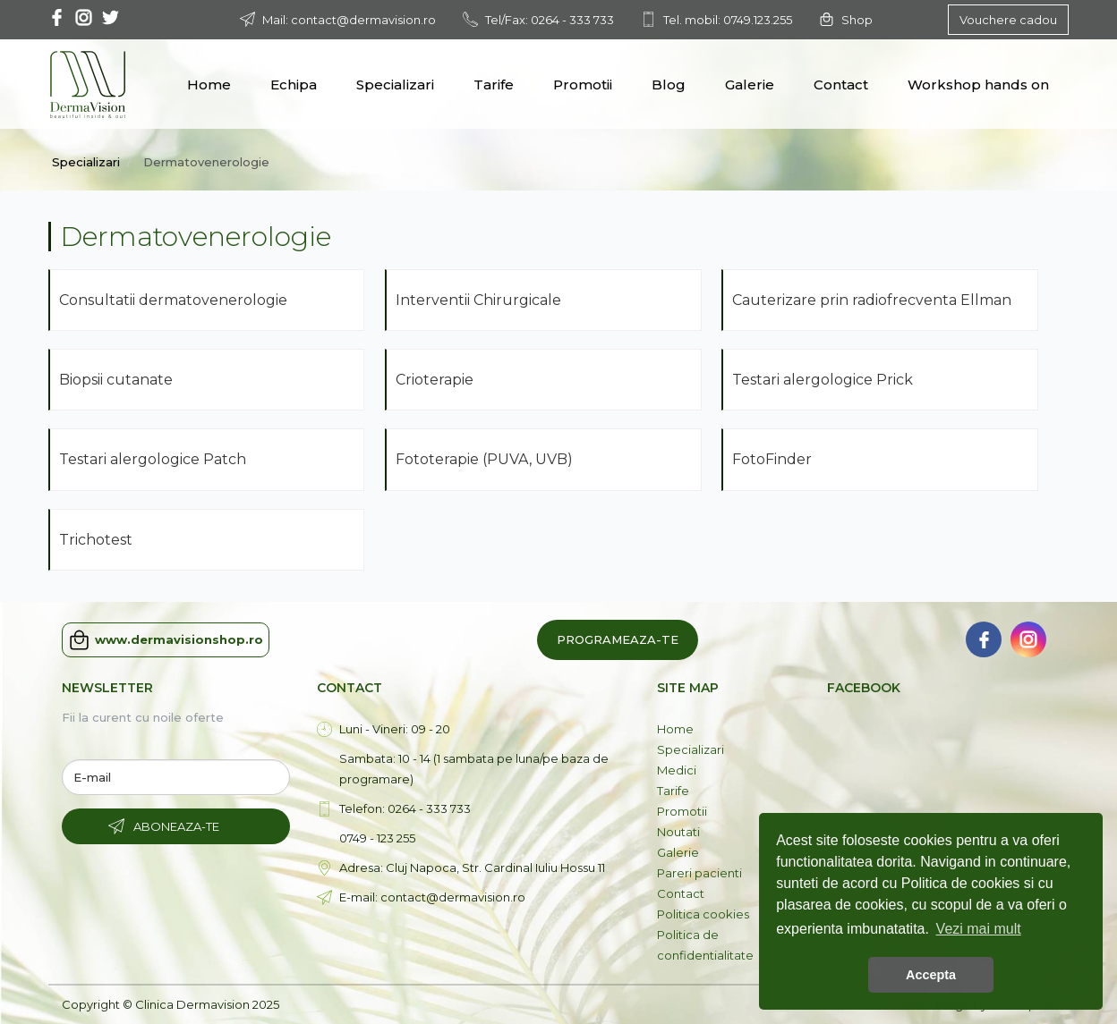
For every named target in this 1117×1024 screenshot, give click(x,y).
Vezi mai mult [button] (978, 928)
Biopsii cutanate (117, 379)
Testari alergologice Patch (154, 459)
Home (209, 84)
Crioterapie (436, 379)
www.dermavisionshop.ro (165, 640)
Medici (676, 770)
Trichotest (95, 539)
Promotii (582, 84)
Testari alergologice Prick (824, 379)
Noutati (678, 832)
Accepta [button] (931, 975)
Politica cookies (703, 914)
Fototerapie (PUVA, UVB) (486, 459)
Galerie (749, 84)
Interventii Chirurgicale (480, 300)
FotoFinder (772, 459)
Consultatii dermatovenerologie (173, 300)
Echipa (293, 84)
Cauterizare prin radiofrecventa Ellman (873, 300)
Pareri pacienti (699, 873)
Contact (841, 84)
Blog (669, 84)
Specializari (395, 84)
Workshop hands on (978, 84)
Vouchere (1008, 20)
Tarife (493, 84)
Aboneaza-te (176, 826)
